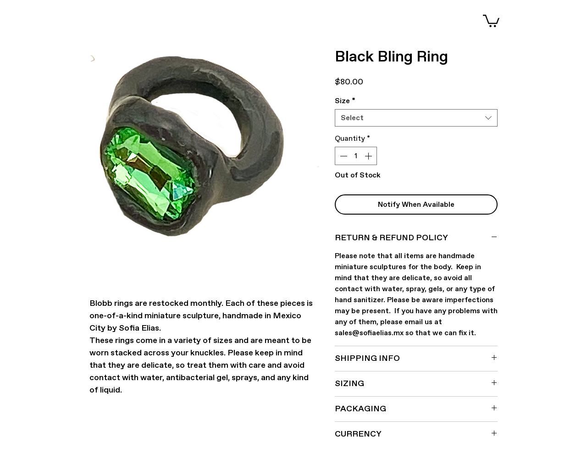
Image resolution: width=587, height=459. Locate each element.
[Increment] (369, 156)
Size (345, 100)
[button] (491, 20)
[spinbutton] (356, 156)
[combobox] (416, 118)
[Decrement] (342, 156)
